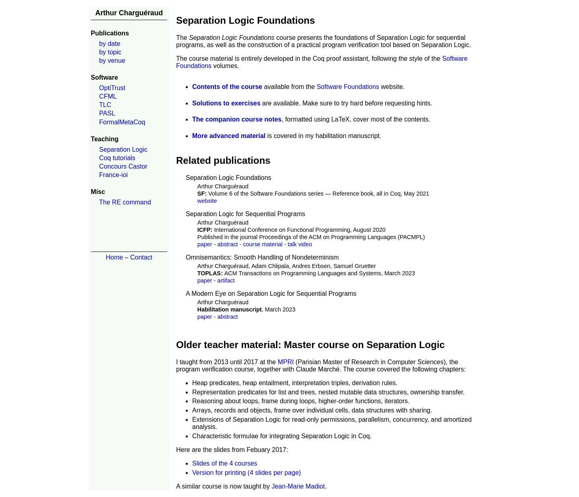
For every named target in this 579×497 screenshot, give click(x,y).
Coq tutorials (117, 158)
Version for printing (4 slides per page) (246, 472)
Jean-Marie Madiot (298, 486)
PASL (107, 113)
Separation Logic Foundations (228, 177)
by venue (112, 60)
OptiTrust (112, 88)
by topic (110, 52)
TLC (105, 104)
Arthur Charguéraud (129, 13)
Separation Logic (123, 149)
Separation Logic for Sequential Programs (245, 213)
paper (204, 244)
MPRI (286, 362)
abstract (227, 244)
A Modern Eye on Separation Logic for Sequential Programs (271, 293)
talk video (300, 244)
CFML (108, 96)
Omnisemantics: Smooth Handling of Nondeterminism (262, 257)
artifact (225, 280)
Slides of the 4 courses (224, 463)
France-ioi (113, 174)
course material (262, 244)
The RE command (125, 202)
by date (109, 43)
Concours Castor (123, 166)
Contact (141, 257)
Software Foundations (347, 86)
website (207, 201)
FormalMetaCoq (122, 122)
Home (114, 257)
